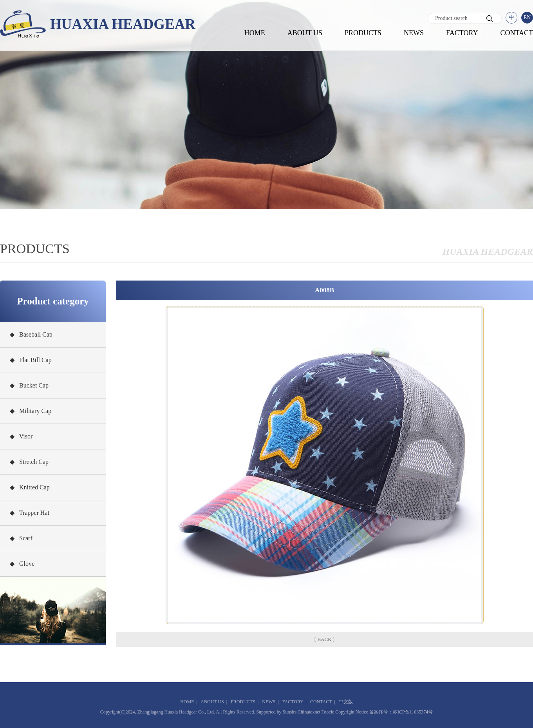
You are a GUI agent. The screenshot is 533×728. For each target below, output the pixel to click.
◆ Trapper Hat (29, 512)
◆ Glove (22, 563)
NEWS (414, 33)
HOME (254, 33)
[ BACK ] (324, 639)
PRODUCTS (363, 33)
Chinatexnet (309, 712)
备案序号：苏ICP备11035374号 (401, 712)
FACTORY (462, 33)
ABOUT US (304, 33)
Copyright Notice (351, 712)
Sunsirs (289, 712)
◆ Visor (21, 436)
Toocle (328, 712)
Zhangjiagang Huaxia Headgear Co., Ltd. (176, 712)
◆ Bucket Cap (29, 385)
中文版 (346, 701)
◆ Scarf (21, 538)
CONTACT (516, 33)
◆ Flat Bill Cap (31, 360)
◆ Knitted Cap (30, 487)
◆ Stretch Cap (29, 461)
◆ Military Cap (30, 410)
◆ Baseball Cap (31, 334)
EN (527, 17)
